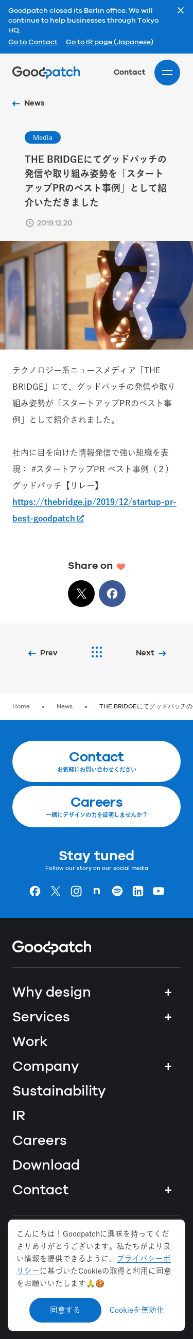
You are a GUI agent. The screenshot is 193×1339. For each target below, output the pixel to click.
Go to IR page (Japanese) (109, 43)
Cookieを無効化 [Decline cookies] (137, 1310)
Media (42, 137)
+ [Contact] (168, 1190)
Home (21, 706)
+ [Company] (168, 1066)
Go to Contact (33, 43)
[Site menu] (167, 72)
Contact (130, 72)
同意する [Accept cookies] (65, 1310)
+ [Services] (168, 1017)
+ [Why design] (168, 992)
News (65, 706)
